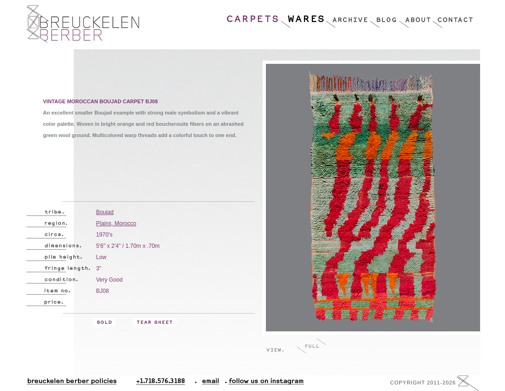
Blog (384, 16)
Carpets (253, 16)
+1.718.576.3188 (166, 383)
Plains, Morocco (116, 223)
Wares (303, 16)
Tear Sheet (155, 322)
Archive (348, 16)
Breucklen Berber (82, 24)
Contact (452, 16)
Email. (208, 383)
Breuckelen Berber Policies (71, 383)
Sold (104, 322)
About (415, 16)
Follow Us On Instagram (262, 383)
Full (311, 345)
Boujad (105, 212)
